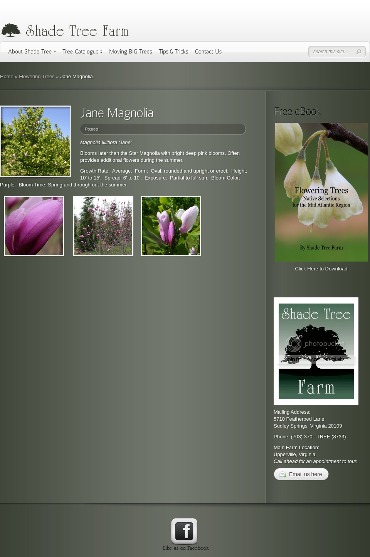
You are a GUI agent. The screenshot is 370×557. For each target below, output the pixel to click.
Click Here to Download (321, 269)
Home (6, 76)
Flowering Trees (36, 76)
